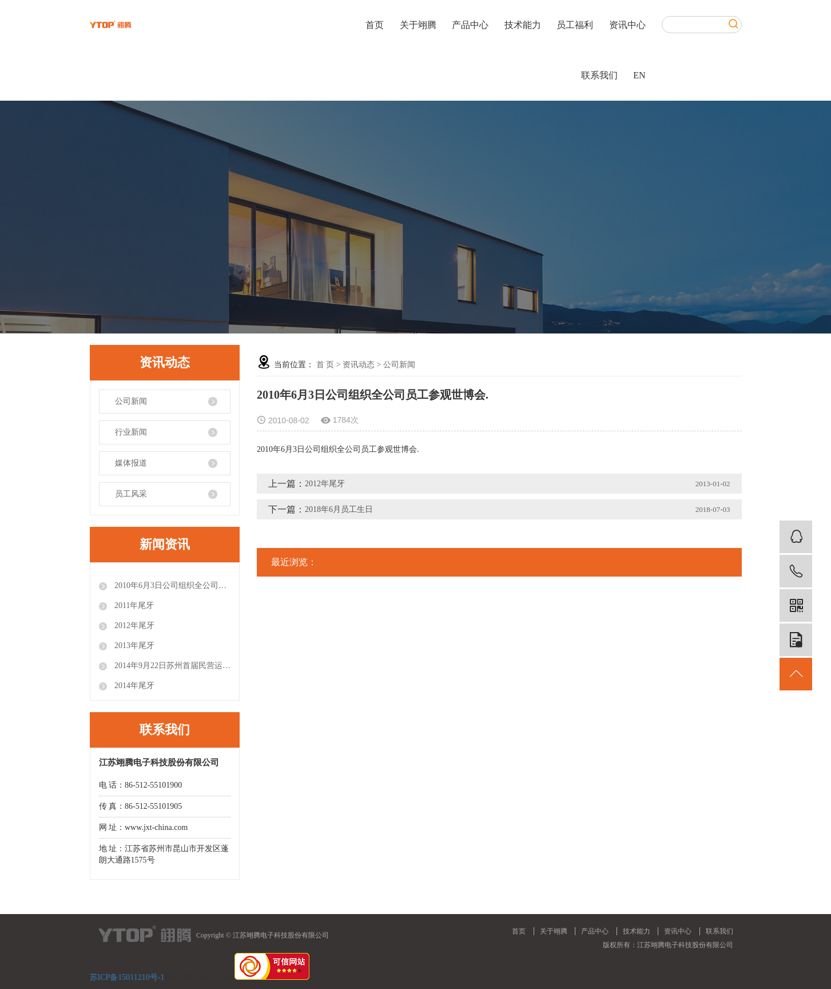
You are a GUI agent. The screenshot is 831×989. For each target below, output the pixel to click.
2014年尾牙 (134, 685)
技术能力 (522, 25)
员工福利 (574, 25)
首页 (374, 25)
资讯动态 (359, 364)
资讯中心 (627, 25)
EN (639, 75)
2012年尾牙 (134, 625)
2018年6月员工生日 (339, 509)
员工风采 (131, 494)
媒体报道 (131, 463)
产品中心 (470, 25)
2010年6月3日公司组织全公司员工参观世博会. (172, 585)
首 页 (325, 364)
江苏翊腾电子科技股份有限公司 (685, 945)
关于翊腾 (418, 25)
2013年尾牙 (134, 645)
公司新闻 (131, 401)
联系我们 (599, 75)
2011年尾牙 (133, 605)
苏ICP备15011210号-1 (127, 977)
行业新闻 (131, 432)
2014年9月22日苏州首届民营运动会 (172, 665)
